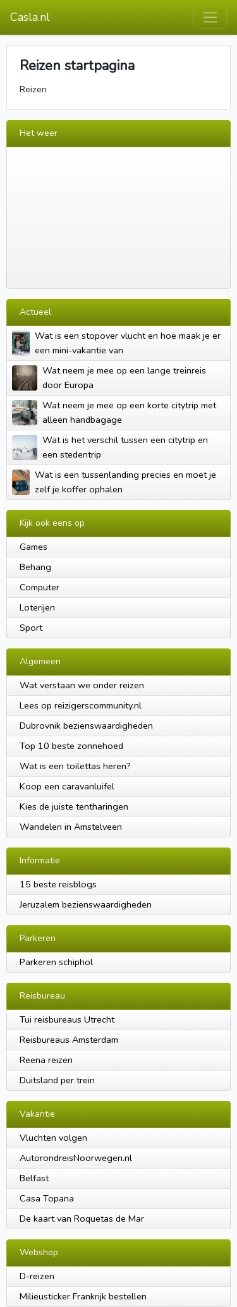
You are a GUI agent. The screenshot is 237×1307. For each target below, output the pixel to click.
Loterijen (37, 607)
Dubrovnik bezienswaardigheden (86, 725)
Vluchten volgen (53, 1137)
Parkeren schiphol (56, 962)
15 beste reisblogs (58, 884)
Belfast (34, 1178)
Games (33, 546)
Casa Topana (47, 1198)
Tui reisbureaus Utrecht (67, 1019)
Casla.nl (30, 17)
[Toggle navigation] (210, 17)
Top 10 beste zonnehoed (71, 745)
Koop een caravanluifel (67, 786)
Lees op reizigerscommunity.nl (81, 705)
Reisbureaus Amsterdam (69, 1039)
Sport (31, 627)
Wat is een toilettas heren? (75, 766)
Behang (35, 567)
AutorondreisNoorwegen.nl (76, 1158)
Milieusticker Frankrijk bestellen (83, 1296)
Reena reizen (46, 1060)
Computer (39, 587)
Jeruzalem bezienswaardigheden (86, 904)
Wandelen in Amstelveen (71, 826)
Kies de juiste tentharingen (74, 806)
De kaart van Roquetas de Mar (82, 1218)
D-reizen (37, 1276)
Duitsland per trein (57, 1080)
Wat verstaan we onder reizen (82, 685)
